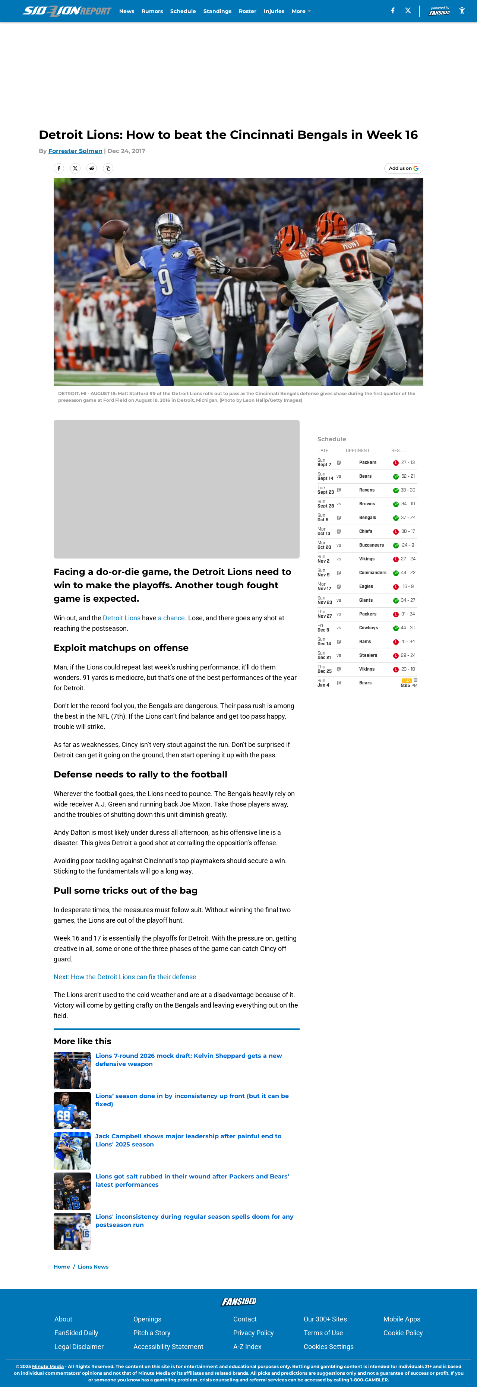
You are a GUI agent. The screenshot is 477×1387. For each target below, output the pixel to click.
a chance (171, 618)
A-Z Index (247, 1347)
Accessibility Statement (168, 1347)
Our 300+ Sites (325, 1319)
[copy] (108, 168)
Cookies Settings (329, 1347)
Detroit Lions (121, 618)
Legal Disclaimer (79, 1347)
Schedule (183, 11)
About (63, 1319)
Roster (247, 11)
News (126, 11)
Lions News (93, 1266)
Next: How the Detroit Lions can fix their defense (125, 977)
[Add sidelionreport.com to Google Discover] (403, 168)
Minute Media (48, 1366)
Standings (217, 11)
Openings (147, 1319)
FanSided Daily (76, 1333)
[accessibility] (462, 10)
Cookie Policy (403, 1333)
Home (62, 1266)
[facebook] (393, 10)
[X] (408, 10)
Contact (245, 1319)
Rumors (152, 11)
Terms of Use (323, 1333)
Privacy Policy (253, 1333)
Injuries (274, 11)
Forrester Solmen (75, 151)
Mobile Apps (401, 1319)
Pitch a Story (152, 1333)
